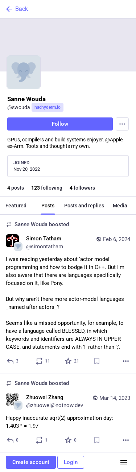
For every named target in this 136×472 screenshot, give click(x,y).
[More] (125, 361)
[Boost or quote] (43, 361)
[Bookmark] (96, 361)
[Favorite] (72, 361)
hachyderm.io (47, 107)
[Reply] (13, 361)
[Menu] (122, 124)
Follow (60, 124)
